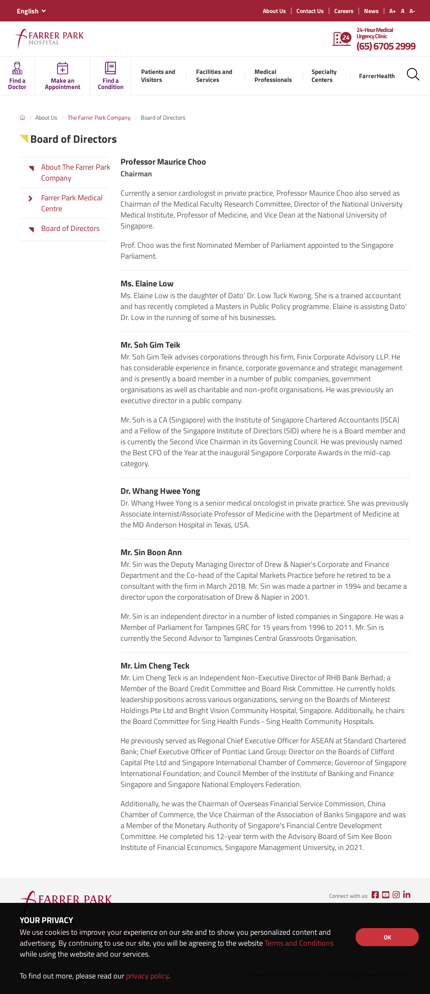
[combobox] (31, 10)
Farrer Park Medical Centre (71, 203)
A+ (392, 10)
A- (412, 10)
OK (387, 937)
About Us (274, 10)
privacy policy (147, 975)
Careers (344, 10)
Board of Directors (70, 228)
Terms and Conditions (299, 943)
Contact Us (310, 10)
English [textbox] (28, 11)
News (371, 10)
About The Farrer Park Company (75, 173)
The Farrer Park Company (99, 117)
